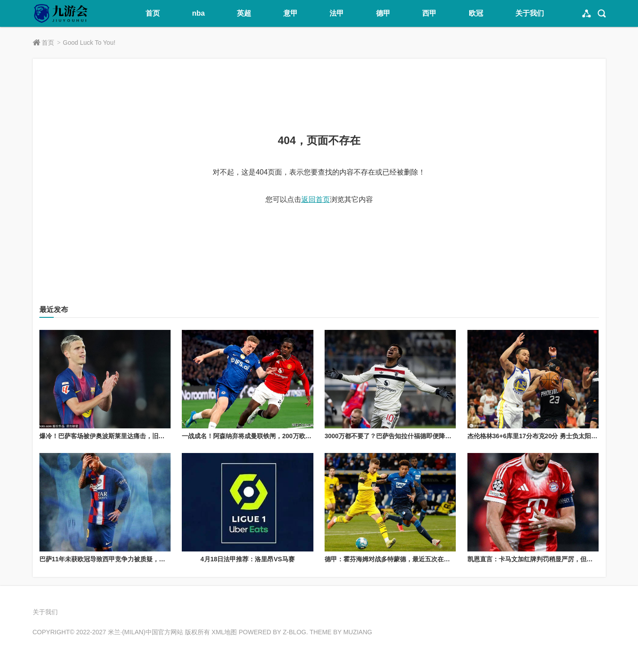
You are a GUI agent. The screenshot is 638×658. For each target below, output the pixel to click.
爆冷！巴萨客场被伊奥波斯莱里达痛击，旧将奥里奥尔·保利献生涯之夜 (137, 436)
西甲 (429, 13)
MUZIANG (358, 632)
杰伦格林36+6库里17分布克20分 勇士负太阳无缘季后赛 (545, 436)
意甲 (290, 13)
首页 (153, 13)
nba (198, 13)
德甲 (383, 13)
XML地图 (224, 632)
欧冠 (476, 13)
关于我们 (529, 13)
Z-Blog (294, 632)
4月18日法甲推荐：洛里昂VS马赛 (248, 559)
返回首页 (315, 199)
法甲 (337, 13)
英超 (244, 13)
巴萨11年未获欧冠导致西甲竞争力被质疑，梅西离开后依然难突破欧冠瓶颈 (143, 559)
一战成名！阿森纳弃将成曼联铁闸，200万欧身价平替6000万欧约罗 (275, 436)
